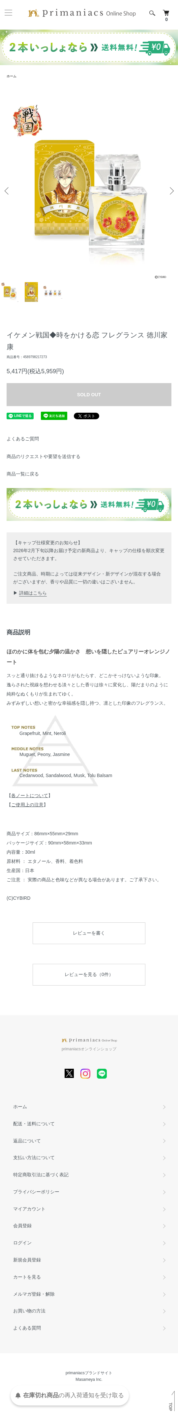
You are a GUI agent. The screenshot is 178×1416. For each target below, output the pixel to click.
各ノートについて (29, 795)
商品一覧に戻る (23, 473)
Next (170, 190)
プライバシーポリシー (36, 1191)
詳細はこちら (33, 593)
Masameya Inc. (88, 1379)
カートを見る (27, 1277)
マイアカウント (29, 1208)
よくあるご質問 (23, 438)
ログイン (22, 1242)
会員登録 (22, 1225)
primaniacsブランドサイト (89, 1373)
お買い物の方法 (29, 1310)
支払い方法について (34, 1157)
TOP (170, 1407)
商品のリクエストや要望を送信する (43, 456)
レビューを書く (89, 933)
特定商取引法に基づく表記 (41, 1174)
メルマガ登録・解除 (34, 1294)
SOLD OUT (89, 394)
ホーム (11, 76)
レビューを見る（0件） (89, 974)
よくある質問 (27, 1328)
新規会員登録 (27, 1259)
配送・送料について (34, 1123)
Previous (7, 190)
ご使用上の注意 (27, 804)
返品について (27, 1140)
